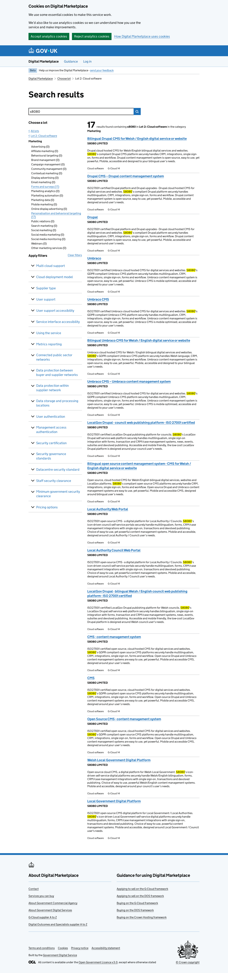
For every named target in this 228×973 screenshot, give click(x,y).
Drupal (92, 217)
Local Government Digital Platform (114, 801)
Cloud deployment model (54, 277)
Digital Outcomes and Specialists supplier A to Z (57, 924)
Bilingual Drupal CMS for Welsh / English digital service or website (137, 139)
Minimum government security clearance (58, 494)
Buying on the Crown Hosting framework (142, 917)
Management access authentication (51, 429)
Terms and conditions (41, 948)
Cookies (63, 948)
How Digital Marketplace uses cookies (142, 36)
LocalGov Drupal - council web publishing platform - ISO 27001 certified (141, 423)
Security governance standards (51, 456)
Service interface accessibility (58, 322)
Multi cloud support (50, 266)
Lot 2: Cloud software (44, 135)
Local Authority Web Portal (107, 509)
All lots (35, 131)
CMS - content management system (114, 637)
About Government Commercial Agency (52, 903)
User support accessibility (55, 311)
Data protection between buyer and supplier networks (57, 372)
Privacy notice (79, 948)
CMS (91, 678)
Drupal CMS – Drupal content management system (125, 176)
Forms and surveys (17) (45, 186)
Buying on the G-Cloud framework (137, 903)
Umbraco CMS (98, 299)
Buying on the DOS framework (135, 910)
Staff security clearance (53, 481)
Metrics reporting (49, 344)
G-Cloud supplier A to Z (42, 917)
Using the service (48, 333)
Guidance (71, 61)
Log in (87, 61)
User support (45, 299)
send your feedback (102, 70)
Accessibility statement (106, 948)
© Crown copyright (188, 962)
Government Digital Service (60, 955)
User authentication (50, 416)
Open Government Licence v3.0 (98, 962)
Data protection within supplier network (52, 388)
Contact (33, 888)
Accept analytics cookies (49, 36)
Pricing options (47, 507)
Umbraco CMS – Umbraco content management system (129, 381)
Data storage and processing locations (57, 403)
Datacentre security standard (57, 469)
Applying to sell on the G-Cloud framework (142, 888)
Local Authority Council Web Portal (114, 550)
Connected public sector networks (54, 357)
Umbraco (94, 258)
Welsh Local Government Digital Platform (119, 760)
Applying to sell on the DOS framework (140, 896)
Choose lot (64, 78)
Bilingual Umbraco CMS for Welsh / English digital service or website (138, 340)
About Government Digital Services (50, 910)
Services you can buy (41, 896)
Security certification (51, 443)
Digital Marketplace (43, 61)
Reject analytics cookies (91, 36)
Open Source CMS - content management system (124, 719)
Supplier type (46, 288)
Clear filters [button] (75, 255)
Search (137, 111)
